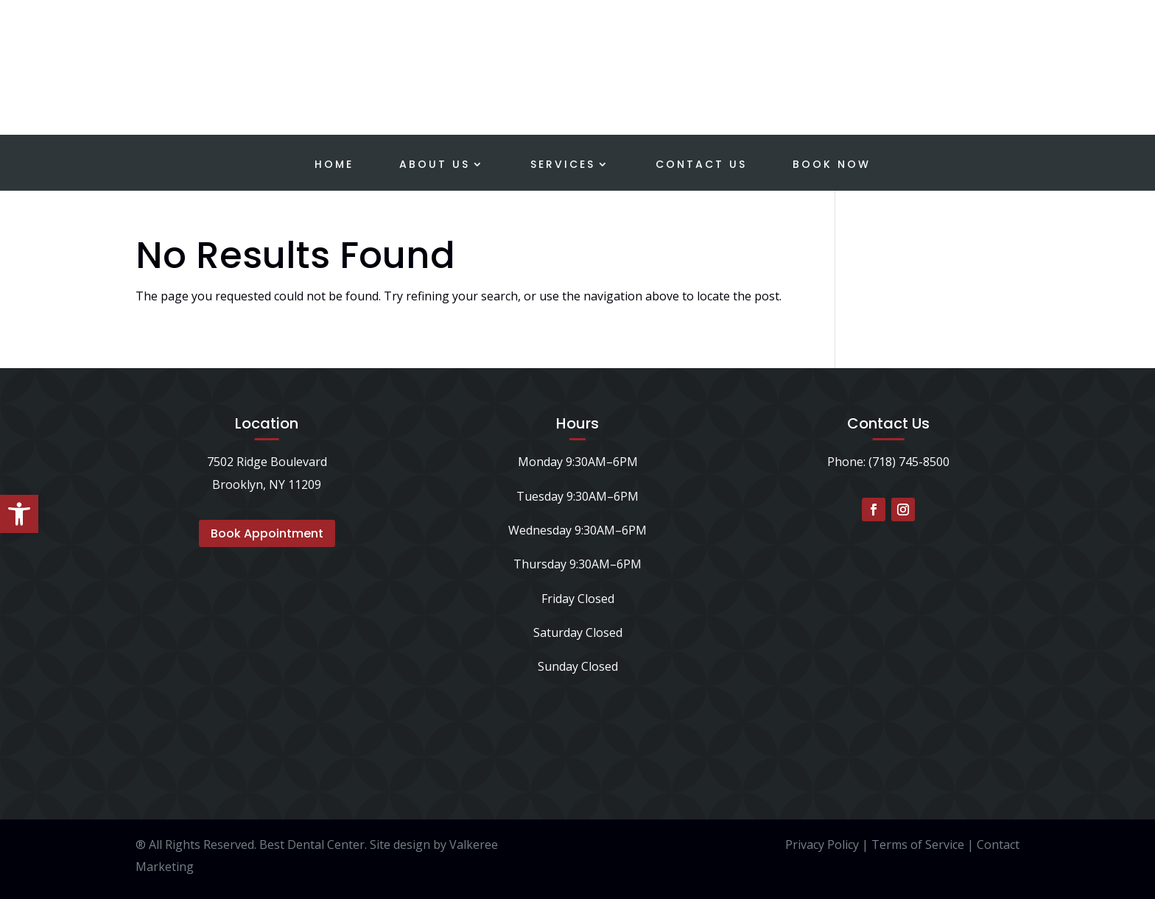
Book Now (832, 165)
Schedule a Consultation (1023, 41)
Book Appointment (267, 533)
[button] (19, 514)
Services (562, 165)
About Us (434, 165)
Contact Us (701, 165)
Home (334, 165)
